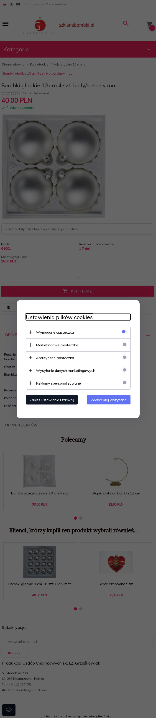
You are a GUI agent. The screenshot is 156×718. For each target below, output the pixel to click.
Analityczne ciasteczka (55, 357)
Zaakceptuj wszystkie (109, 399)
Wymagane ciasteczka (55, 332)
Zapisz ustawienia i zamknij (52, 399)
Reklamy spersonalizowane (58, 383)
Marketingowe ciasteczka (57, 345)
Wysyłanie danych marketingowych (65, 370)
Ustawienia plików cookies (59, 317)
